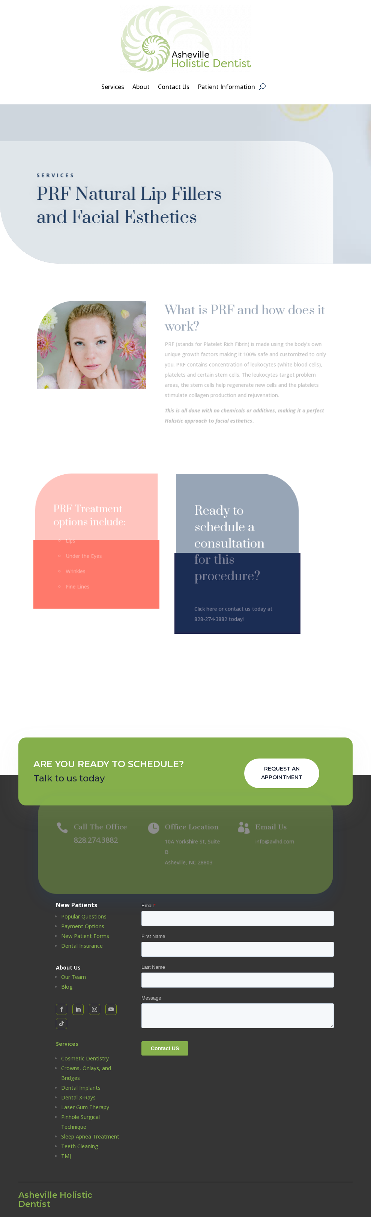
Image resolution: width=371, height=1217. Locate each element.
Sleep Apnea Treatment (90, 1136)
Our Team (73, 976)
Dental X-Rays (78, 1097)
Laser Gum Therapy (85, 1107)
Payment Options (82, 926)
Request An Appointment (281, 773)
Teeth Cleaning (79, 1146)
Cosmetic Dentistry (85, 1058)
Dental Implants (81, 1087)
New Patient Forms (85, 936)
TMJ (66, 1156)
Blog (67, 986)
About (141, 87)
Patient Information (226, 87)
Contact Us (173, 87)
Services (112, 87)
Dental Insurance (82, 945)
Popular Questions (84, 916)
